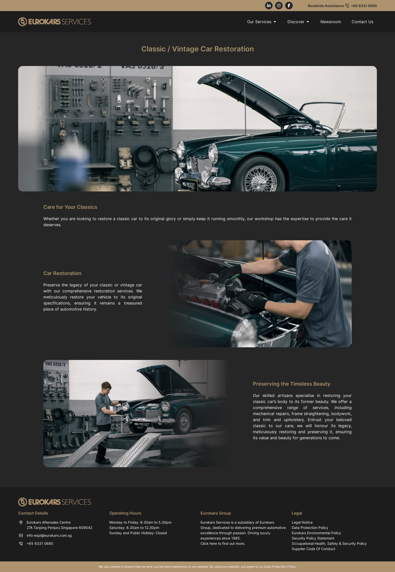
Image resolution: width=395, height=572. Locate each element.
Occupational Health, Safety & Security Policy (329, 543)
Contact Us (362, 21)
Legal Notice (302, 522)
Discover (298, 21)
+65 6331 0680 (364, 6)
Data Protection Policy (310, 527)
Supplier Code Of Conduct (313, 549)
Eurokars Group (216, 513)
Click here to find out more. (223, 543)
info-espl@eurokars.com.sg (49, 535)
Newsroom (330, 21)
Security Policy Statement (313, 538)
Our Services (262, 21)
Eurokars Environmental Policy (316, 533)
